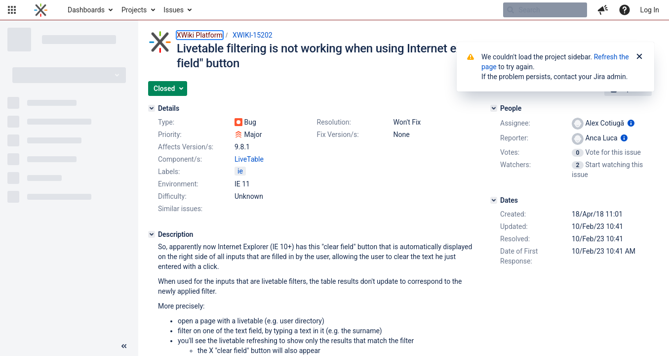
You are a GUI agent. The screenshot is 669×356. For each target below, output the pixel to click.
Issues (173, 10)
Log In (649, 10)
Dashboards (86, 10)
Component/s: (180, 159)
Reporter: (514, 138)
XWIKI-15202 (253, 35)
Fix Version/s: (338, 134)
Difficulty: (172, 196)
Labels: (169, 172)
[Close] (639, 57)
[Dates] (493, 200)
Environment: (178, 184)
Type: (166, 122)
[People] (493, 108)
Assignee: (515, 123)
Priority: (170, 134)
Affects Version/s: (185, 147)
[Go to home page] (41, 10)
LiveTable (249, 159)
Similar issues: (180, 209)
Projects (134, 10)
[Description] (151, 234)
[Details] (151, 108)
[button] (12, 10)
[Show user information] (631, 123)
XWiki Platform (200, 35)
